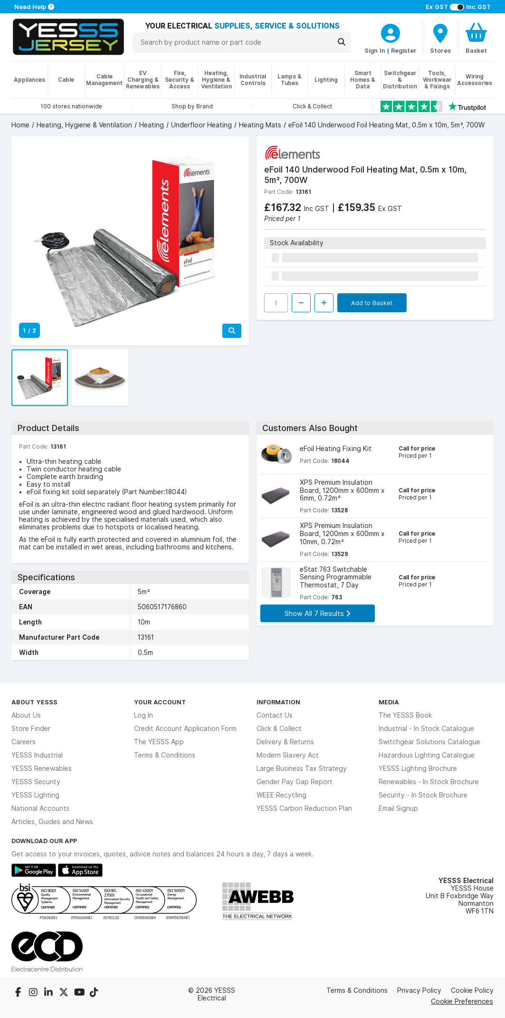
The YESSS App (159, 742)
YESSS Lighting (35, 795)
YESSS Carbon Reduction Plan (304, 808)
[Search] (341, 41)
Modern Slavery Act (288, 755)
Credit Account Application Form (185, 728)
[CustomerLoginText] (390, 32)
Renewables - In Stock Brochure (429, 782)
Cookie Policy (472, 990)
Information (278, 702)
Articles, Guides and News (52, 822)
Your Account (160, 702)
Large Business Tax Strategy (302, 768)
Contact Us (275, 715)
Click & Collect (279, 728)
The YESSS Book (405, 715)
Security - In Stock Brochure (423, 795)
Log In (143, 715)
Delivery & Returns (285, 742)
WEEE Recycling (281, 795)
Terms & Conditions (164, 755)
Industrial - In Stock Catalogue (426, 728)
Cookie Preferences (462, 1001)
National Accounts (40, 808)
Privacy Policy (419, 990)
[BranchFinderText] (440, 38)
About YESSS (34, 702)
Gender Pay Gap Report (295, 782)
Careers (23, 742)
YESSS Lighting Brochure (418, 768)
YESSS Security (35, 782)
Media (389, 702)
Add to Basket (371, 303)
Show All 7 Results (317, 613)
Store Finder (30, 728)
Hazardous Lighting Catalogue (427, 755)
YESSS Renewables (41, 768)
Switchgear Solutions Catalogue (429, 742)
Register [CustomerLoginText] (404, 50)
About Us (26, 715)
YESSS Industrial (37, 755)
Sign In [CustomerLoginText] (374, 50)
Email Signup (398, 808)
